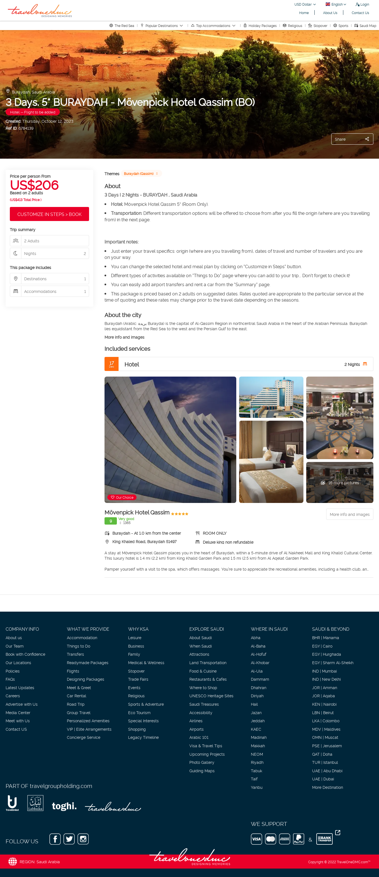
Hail (254, 704)
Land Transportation (207, 662)
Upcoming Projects (207, 754)
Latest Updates (20, 687)
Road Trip (76, 704)
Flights (73, 670)
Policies (13, 670)
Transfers (75, 654)
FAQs (10, 679)
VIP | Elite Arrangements (89, 729)
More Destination (327, 787)
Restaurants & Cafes (208, 679)
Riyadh (257, 762)
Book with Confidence (25, 654)
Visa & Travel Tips (205, 745)
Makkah (258, 745)
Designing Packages (85, 679)
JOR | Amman (324, 687)
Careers (13, 695)
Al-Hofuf (258, 654)
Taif (254, 778)
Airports (196, 729)
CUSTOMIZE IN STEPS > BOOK (49, 214)
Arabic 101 (198, 737)
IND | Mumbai (324, 670)
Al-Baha (258, 645)
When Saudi (200, 645)
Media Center (18, 712)
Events (134, 687)
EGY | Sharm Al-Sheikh (332, 662)
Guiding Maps (202, 770)
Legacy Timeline (143, 737)
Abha (255, 637)
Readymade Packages (87, 662)
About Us (330, 12)
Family (134, 654)
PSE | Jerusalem (327, 745)
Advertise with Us (22, 704)
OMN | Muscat (325, 737)
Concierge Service (83, 737)
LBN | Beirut (323, 712)
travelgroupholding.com (61, 785)
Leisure (134, 637)
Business (136, 645)
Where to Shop (203, 687)
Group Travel (78, 712)
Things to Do (78, 645)
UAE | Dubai (323, 778)
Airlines (196, 720)
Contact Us (360, 12)
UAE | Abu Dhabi (327, 770)
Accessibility (200, 712)
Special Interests (143, 720)
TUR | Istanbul (325, 762)
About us (14, 637)
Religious (136, 695)
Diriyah (257, 695)
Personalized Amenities (88, 720)
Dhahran (258, 687)
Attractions (199, 654)
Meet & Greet (79, 687)
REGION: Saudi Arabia (40, 861)
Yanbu (256, 787)
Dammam (260, 679)
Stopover (136, 670)
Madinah (259, 737)
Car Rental (76, 695)
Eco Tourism (139, 712)
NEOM (257, 754)
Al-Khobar (260, 662)
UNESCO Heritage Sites (211, 695)
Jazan (256, 712)
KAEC (256, 729)
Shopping (137, 729)
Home (304, 12)
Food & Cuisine (203, 670)
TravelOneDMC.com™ (354, 861)
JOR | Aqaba (323, 695)
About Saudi (200, 637)
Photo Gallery (201, 762)
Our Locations (18, 662)
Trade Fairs (138, 679)
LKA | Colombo (325, 720)
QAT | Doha (322, 754)
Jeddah (258, 720)
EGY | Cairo (322, 645)
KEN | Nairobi (324, 704)
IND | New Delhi (326, 679)
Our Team (15, 645)
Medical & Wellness (146, 662)
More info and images (124, 337)
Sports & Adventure (146, 704)
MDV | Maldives (326, 729)
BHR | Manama (325, 637)
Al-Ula (257, 670)
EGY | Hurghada (326, 654)
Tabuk (256, 770)
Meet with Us (18, 720)
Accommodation (82, 637)
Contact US (16, 729)
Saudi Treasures (204, 704)
